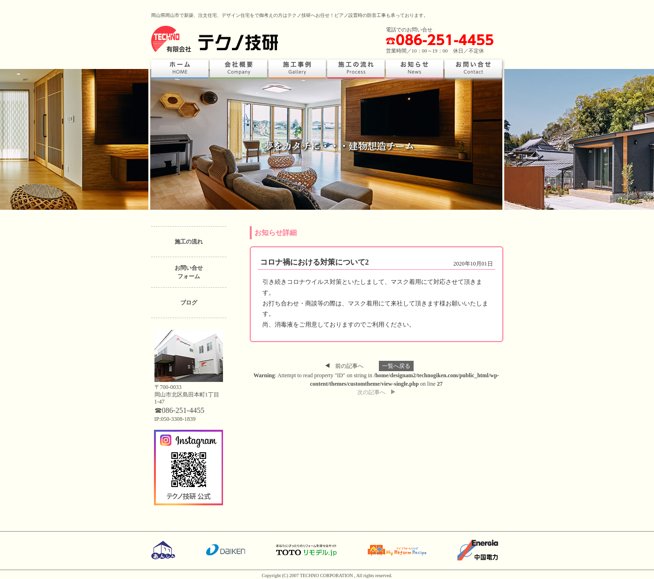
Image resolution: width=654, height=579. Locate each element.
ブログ (188, 302)
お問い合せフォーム (189, 272)
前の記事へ (344, 366)
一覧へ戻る (396, 366)
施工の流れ (189, 241)
